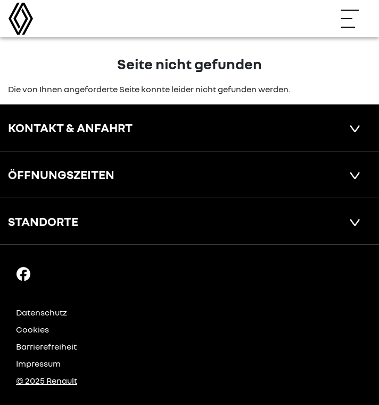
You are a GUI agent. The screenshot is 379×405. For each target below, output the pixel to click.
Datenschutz (41, 312)
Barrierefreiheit (46, 346)
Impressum (38, 363)
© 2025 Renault (46, 380)
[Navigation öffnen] (355, 18)
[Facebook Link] (23, 273)
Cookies (32, 329)
